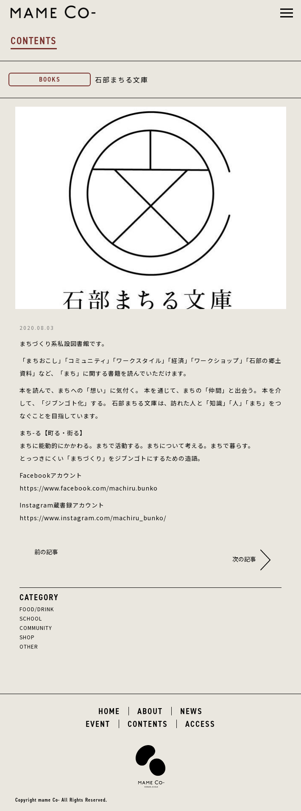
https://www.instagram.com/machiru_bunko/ (93, 517)
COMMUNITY (36, 627)
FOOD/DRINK (37, 609)
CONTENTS (148, 723)
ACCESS (200, 723)
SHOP (27, 637)
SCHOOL (31, 618)
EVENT (98, 723)
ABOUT (150, 711)
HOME (109, 711)
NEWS (191, 711)
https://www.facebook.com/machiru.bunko (89, 488)
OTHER (29, 646)
